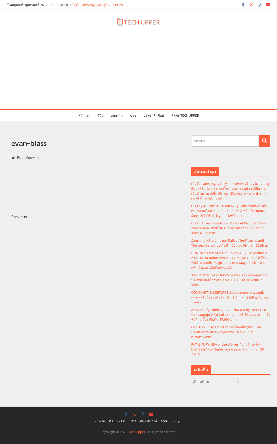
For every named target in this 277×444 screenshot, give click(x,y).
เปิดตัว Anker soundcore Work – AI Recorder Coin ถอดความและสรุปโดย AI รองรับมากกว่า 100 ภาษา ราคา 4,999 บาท (228, 228)
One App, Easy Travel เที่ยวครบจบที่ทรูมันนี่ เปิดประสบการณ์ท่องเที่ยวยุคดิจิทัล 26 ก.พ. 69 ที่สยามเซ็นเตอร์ (226, 332)
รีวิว (100, 115)
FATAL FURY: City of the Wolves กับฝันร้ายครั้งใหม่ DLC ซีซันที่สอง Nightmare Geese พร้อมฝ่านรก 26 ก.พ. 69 (228, 349)
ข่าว (133, 115)
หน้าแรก (84, 115)
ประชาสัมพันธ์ (153, 115)
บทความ (117, 115)
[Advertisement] (138, 74)
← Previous (17, 216)
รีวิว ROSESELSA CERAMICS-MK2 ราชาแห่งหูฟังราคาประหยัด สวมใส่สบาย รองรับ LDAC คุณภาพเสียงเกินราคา (229, 280)
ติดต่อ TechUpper (185, 115)
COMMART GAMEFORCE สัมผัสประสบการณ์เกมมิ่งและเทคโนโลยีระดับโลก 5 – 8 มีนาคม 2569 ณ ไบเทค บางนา (229, 297)
